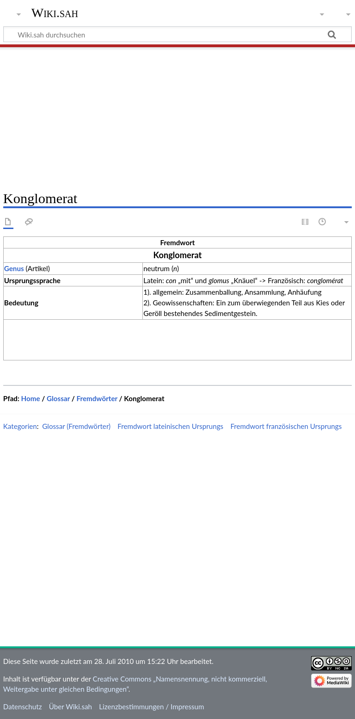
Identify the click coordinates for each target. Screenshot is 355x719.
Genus (14, 268)
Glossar (58, 398)
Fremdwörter (96, 398)
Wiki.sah (54, 13)
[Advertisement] (177, 115)
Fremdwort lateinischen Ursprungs (170, 426)
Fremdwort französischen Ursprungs (286, 426)
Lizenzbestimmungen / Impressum (151, 706)
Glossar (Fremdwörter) (76, 426)
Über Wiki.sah (70, 706)
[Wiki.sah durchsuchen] (177, 34)
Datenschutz (22, 706)
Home (30, 398)
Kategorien (20, 426)
